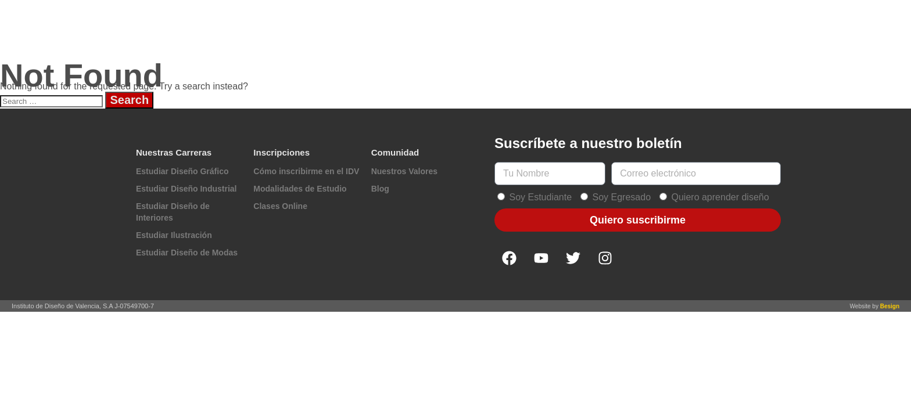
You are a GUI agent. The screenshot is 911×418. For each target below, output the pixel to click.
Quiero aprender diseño (720, 197)
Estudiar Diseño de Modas (187, 252)
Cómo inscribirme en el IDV (306, 171)
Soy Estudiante (540, 197)
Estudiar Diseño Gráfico (182, 171)
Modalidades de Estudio (299, 188)
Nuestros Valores (404, 171)
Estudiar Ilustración (174, 235)
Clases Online (280, 206)
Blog (380, 188)
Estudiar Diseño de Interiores (173, 211)
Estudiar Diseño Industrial (186, 188)
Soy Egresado (622, 197)
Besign (889, 306)
